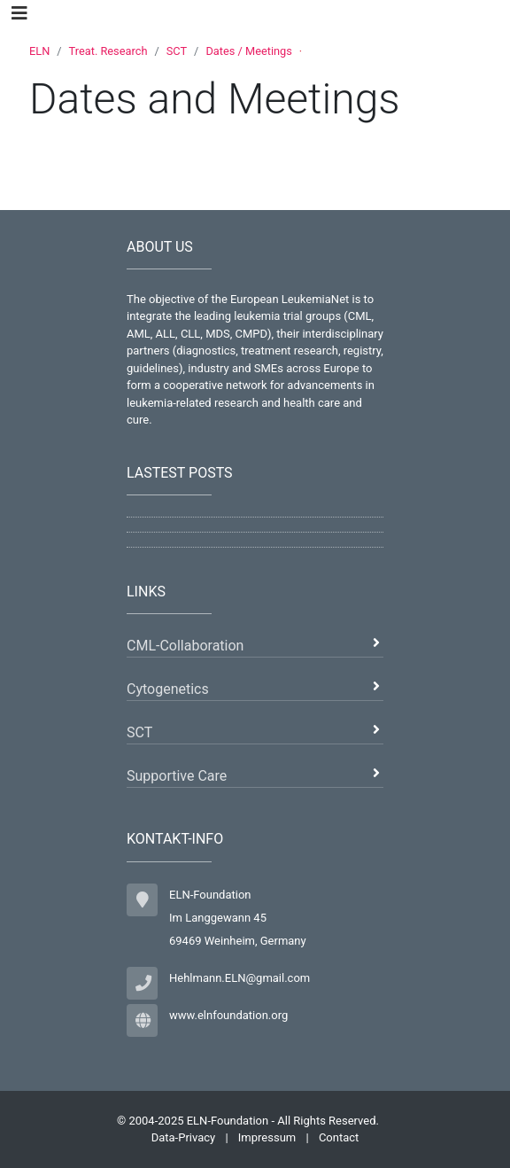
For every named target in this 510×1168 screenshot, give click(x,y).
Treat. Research (108, 51)
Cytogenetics (168, 689)
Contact (339, 1137)
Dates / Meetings (248, 51)
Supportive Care (177, 775)
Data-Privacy (183, 1137)
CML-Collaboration (185, 645)
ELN (39, 51)
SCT (176, 51)
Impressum (267, 1137)
